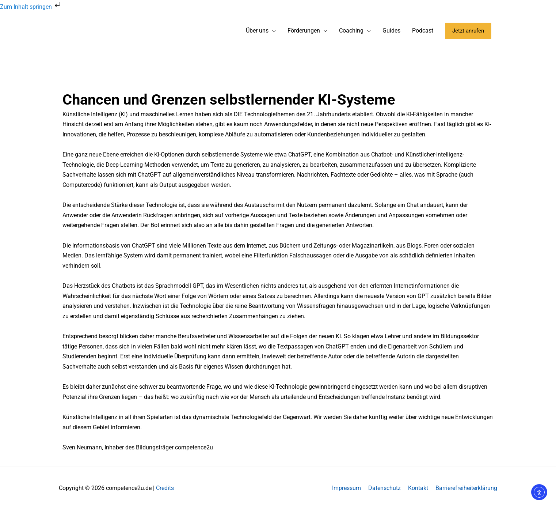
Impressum (346, 488)
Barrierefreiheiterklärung (466, 488)
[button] (468, 31)
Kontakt (418, 488)
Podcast (422, 30)
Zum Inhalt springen (31, 6)
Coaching (351, 30)
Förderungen (303, 30)
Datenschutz (384, 488)
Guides (391, 30)
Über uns (257, 30)
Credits (165, 488)
